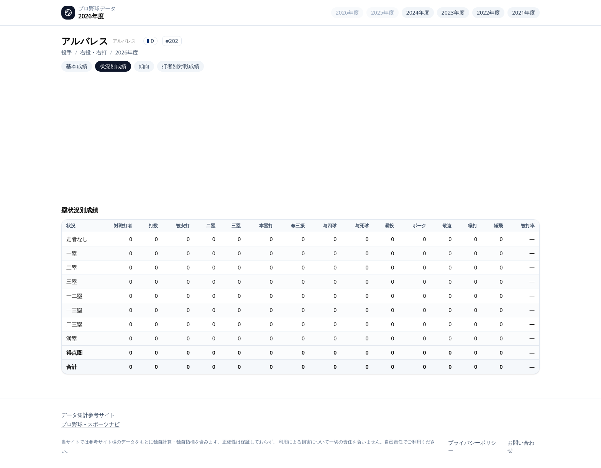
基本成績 (76, 66)
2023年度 (453, 12)
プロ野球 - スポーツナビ (90, 424)
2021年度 (523, 12)
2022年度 (488, 12)
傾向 (144, 66)
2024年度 (417, 12)
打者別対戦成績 (180, 66)
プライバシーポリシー (472, 446)
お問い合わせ (520, 446)
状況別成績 (113, 66)
